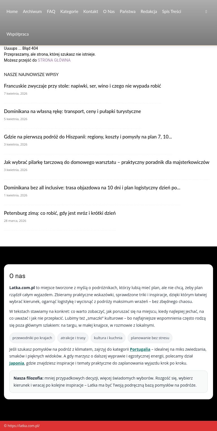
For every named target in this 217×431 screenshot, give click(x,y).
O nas (109, 11)
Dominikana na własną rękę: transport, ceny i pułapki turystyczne (72, 111)
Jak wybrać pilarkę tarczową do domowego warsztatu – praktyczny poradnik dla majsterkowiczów (106, 162)
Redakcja (149, 11)
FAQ (51, 11)
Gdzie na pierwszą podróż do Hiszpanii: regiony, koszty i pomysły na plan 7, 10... (88, 137)
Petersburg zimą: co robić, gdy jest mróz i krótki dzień (60, 213)
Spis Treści (171, 11)
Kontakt (90, 11)
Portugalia (140, 349)
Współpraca (17, 33)
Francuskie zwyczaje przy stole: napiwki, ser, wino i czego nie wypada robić (82, 86)
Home (12, 11)
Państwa (128, 11)
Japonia (16, 363)
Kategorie (69, 11)
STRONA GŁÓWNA (54, 60)
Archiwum (32, 11)
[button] (206, 11)
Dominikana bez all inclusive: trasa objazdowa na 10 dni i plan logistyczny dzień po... (92, 187)
